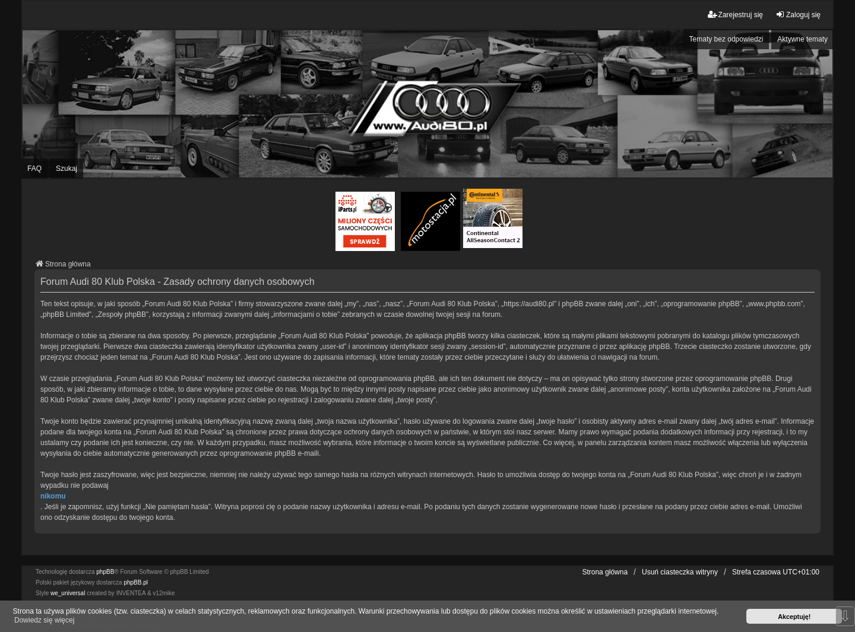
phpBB (105, 572)
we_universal (67, 593)
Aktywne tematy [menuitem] (802, 39)
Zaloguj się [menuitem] (798, 14)
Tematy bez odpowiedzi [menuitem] (726, 39)
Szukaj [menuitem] (66, 168)
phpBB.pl (136, 582)
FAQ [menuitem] (34, 168)
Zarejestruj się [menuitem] (735, 14)
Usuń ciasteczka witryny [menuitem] (680, 572)
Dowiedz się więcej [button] (44, 620)
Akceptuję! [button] (794, 616)
